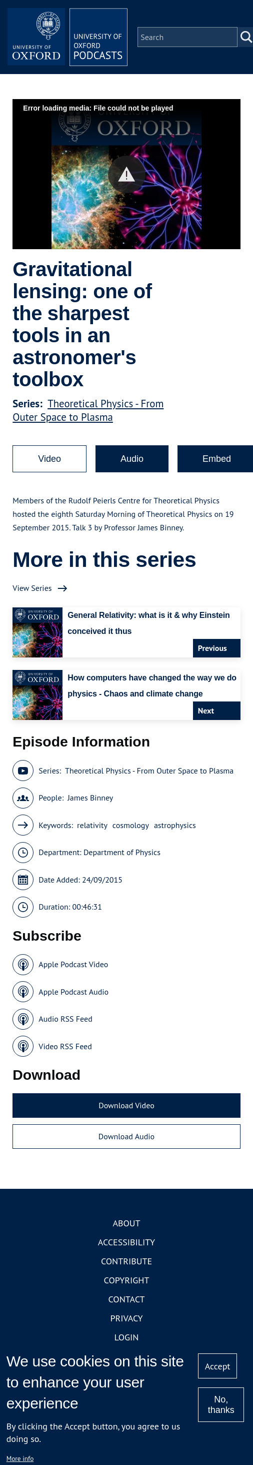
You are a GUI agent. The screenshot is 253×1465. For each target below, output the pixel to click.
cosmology (130, 825)
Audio (132, 459)
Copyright (127, 1280)
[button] (127, 174)
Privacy (126, 1318)
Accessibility (126, 1242)
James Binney (90, 798)
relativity (92, 825)
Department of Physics (122, 852)
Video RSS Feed (65, 1046)
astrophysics (175, 825)
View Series (32, 588)
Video (49, 459)
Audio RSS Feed (65, 1019)
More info (20, 1458)
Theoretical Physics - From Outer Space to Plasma (88, 410)
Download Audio (126, 1136)
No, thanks (221, 1404)
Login (126, 1337)
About (126, 1223)
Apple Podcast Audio (73, 992)
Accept (217, 1366)
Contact (126, 1299)
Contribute (126, 1261)
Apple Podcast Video (73, 964)
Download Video (126, 1105)
